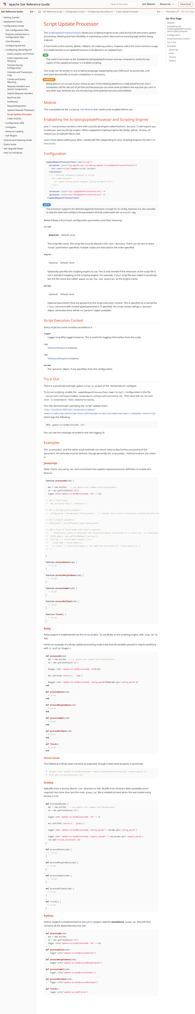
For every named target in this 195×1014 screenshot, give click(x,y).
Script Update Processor (19, 114)
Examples (171, 46)
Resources (165, 4)
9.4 (158, 11)
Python (172, 60)
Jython (89, 921)
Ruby (171, 53)
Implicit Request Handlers (20, 93)
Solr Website (148, 4)
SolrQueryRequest (57, 347)
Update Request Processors (20, 110)
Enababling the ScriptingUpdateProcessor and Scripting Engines (179, 29)
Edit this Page (187, 11)
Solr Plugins (11, 135)
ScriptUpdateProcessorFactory (64, 32)
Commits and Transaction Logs (19, 73)
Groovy (172, 57)
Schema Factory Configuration (15, 66)
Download (185, 4)
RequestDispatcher (16, 105)
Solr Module (86, 109)
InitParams (12, 101)
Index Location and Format (20, 53)
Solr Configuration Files (17, 30)
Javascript (173, 49)
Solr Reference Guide (52, 11)
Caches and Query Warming (16, 81)
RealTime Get (14, 97)
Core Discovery (13, 41)
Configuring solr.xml (15, 45)
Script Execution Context (178, 38)
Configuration (173, 35)
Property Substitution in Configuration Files (17, 36)
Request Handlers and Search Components (18, 88)
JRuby (87, 634)
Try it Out (171, 42)
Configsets (11, 127)
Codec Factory (14, 118)
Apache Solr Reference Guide (29, 4)
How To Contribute (13, 152)
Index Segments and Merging (17, 59)
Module (170, 22)
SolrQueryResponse (58, 358)
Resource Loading (14, 131)
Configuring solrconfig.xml (19, 49)
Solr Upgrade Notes (13, 148)
